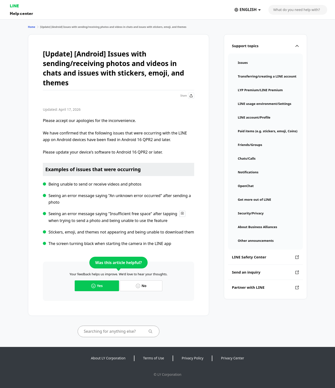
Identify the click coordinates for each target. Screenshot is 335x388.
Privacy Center (232, 358)
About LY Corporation (108, 358)
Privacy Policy (192, 358)
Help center (21, 13)
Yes (97, 285)
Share (187, 96)
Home (31, 27)
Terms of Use (153, 358)
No (141, 285)
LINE (14, 5)
